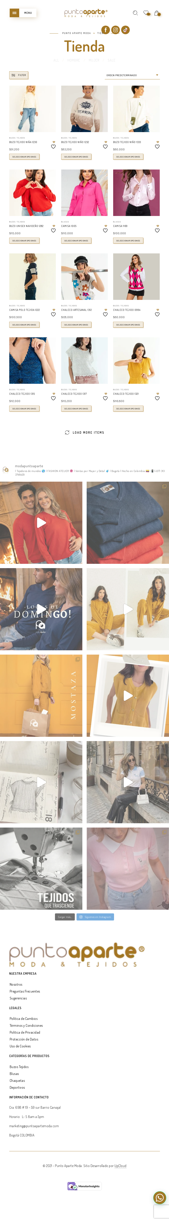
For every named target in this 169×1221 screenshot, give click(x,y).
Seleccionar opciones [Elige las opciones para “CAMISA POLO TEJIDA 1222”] (24, 325)
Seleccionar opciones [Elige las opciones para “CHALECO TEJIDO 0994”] (128, 325)
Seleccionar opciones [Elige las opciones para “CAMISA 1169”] (128, 240)
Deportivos (17, 1087)
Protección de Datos (24, 1039)
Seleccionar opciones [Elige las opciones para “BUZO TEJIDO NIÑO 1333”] (128, 157)
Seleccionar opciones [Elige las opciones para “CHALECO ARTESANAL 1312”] (76, 325)
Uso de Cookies (20, 1046)
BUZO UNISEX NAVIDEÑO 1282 (26, 226)
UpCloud (120, 1166)
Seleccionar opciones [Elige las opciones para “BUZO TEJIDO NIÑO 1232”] (76, 157)
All (56, 60)
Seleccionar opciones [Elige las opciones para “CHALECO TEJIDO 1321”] (128, 408)
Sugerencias (18, 998)
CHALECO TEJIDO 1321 (126, 393)
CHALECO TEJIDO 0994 (127, 309)
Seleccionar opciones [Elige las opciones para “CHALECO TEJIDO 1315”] (24, 408)
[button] (159, 1197)
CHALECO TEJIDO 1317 (74, 393)
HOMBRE (73, 60)
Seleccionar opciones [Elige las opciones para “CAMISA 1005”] (76, 240)
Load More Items (85, 432)
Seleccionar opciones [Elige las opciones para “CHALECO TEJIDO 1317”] (76, 408)
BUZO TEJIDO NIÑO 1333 (127, 142)
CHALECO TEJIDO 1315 (22, 393)
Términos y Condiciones (26, 1025)
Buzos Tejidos (17, 138)
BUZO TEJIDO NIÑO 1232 (75, 142)
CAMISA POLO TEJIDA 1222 (24, 309)
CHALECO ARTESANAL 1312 (76, 309)
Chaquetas (17, 1080)
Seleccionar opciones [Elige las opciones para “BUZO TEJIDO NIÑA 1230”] (24, 157)
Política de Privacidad (25, 1032)
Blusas (65, 221)
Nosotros (16, 984)
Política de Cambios (24, 1018)
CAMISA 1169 (120, 226)
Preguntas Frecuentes (25, 991)
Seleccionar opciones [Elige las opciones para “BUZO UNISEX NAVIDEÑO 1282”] (24, 240)
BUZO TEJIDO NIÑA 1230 (23, 142)
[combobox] (132, 75)
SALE (112, 60)
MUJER (94, 60)
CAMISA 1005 (69, 226)
